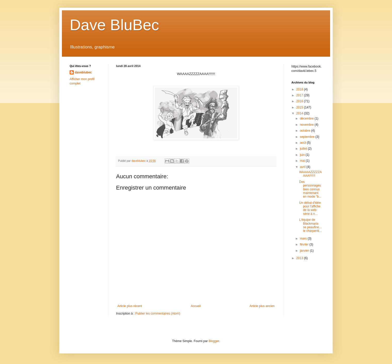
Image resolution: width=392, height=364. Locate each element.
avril (303, 167)
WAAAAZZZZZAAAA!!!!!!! (310, 173)
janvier (305, 250)
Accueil (196, 306)
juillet (304, 148)
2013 (300, 258)
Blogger (214, 341)
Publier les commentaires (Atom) (157, 313)
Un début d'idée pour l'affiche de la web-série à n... (310, 208)
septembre (307, 137)
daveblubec (83, 72)
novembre (307, 124)
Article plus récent (129, 306)
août (303, 143)
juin (303, 155)
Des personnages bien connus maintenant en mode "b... (310, 189)
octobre (305, 130)
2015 (300, 107)
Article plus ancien (262, 306)
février (304, 244)
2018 (300, 89)
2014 (300, 113)
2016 (300, 101)
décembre (307, 118)
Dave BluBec (114, 24)
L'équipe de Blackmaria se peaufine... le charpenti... (310, 225)
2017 (300, 95)
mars (304, 238)
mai (303, 161)
